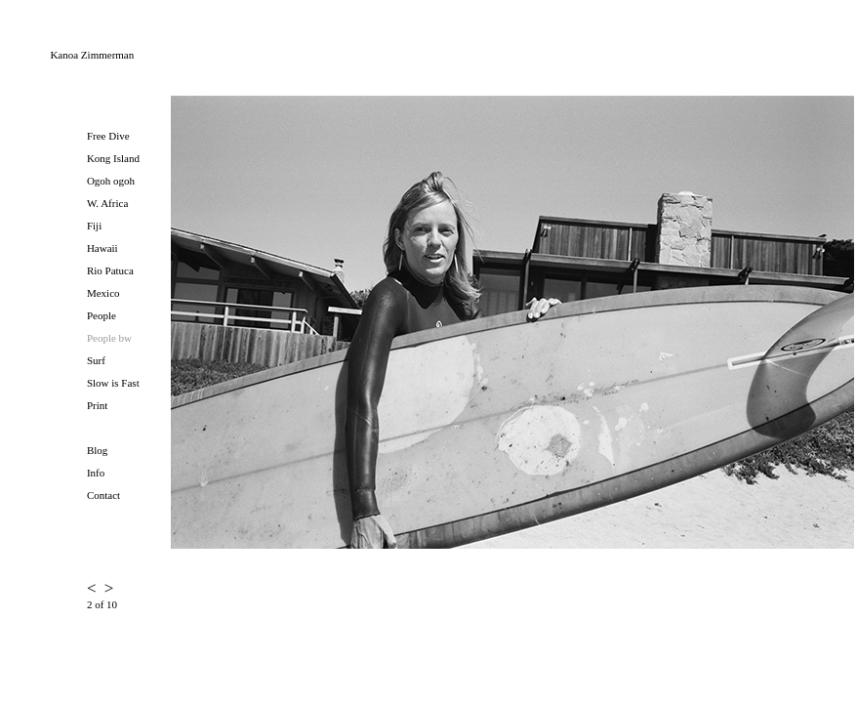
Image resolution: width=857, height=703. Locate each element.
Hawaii (102, 248)
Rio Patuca (110, 270)
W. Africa (107, 203)
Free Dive (108, 136)
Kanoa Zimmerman (92, 55)
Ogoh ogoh (111, 180)
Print (97, 405)
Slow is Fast (113, 383)
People (101, 315)
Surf (96, 360)
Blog (97, 450)
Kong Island (113, 158)
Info (95, 472)
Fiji (94, 225)
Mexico (103, 293)
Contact (103, 495)
